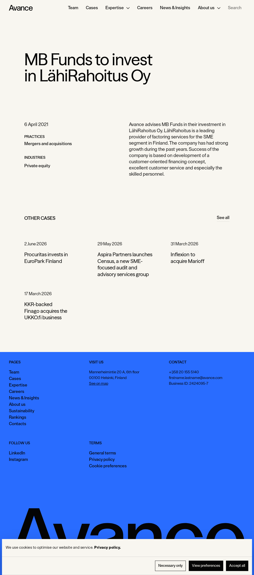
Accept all (237, 566)
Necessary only (170, 566)
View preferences (206, 566)
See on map (98, 383)
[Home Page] (21, 8)
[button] (117, 8)
